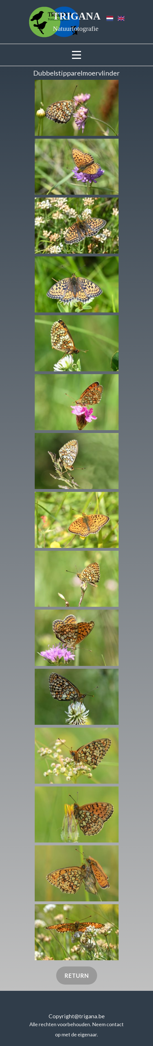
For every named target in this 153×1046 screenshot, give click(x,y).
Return (76, 975)
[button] (77, 108)
